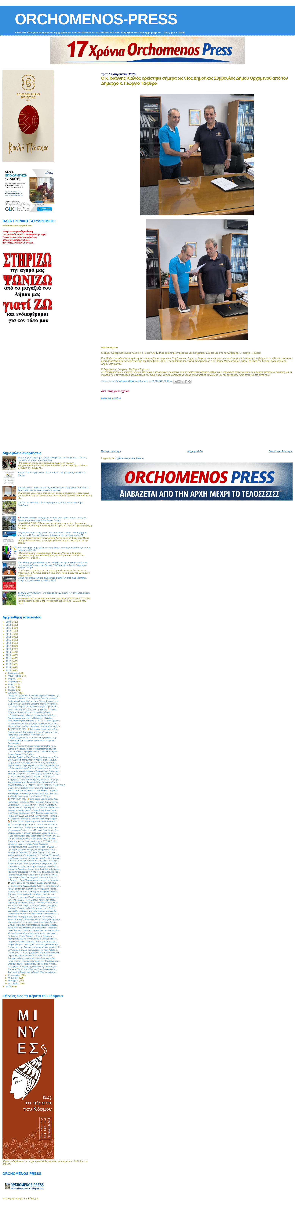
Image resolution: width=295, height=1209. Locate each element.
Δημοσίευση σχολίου (111, 398)
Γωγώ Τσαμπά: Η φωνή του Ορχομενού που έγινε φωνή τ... (34, 930)
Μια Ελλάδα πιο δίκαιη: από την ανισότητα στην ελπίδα (32, 911)
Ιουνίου (12, 687)
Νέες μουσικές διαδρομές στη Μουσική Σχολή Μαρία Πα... (33, 830)
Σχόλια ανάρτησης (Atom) (130, 458)
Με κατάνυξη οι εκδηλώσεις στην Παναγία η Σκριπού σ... (32, 805)
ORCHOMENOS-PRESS (96, 19)
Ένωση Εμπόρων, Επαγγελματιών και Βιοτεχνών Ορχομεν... (34, 919)
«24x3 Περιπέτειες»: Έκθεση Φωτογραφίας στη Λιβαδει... (33, 889)
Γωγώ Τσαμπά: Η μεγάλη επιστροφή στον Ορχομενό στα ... (34, 961)
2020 (8, 655)
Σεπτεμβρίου (14, 975)
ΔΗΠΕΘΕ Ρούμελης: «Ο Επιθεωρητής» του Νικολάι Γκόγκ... (34, 774)
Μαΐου (11, 684)
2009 (8, 622)
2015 (8, 640)
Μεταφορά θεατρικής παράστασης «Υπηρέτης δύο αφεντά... (34, 855)
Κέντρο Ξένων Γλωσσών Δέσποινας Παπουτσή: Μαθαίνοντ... (34, 726)
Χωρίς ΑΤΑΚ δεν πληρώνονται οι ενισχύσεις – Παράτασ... (33, 928)
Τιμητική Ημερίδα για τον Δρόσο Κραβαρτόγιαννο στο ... (32, 849)
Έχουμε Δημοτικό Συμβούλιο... (21, 754)
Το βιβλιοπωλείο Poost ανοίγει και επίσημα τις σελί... (31, 955)
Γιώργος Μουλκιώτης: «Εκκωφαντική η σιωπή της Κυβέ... (33, 875)
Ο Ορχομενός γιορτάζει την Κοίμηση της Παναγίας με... (32, 788)
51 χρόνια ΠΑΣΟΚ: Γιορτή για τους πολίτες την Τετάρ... (32, 900)
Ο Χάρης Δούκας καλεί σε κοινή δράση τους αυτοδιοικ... (32, 838)
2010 (8, 625)
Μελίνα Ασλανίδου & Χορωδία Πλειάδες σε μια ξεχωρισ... (33, 941)
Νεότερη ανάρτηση (111, 451)
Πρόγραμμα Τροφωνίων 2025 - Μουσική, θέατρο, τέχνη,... (33, 802)
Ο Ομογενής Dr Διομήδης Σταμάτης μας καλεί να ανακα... (33, 704)
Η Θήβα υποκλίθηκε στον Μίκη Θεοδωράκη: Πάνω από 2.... (34, 836)
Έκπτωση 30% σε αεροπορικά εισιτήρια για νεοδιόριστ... (32, 905)
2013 (8, 634)
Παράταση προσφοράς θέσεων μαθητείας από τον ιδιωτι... (33, 902)
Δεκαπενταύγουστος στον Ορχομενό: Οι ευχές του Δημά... (33, 698)
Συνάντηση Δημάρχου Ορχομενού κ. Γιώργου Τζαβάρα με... (34, 869)
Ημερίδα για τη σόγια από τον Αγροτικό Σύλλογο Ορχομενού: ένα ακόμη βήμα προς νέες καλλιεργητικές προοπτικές (53, 488)
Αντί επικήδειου (14, 743)
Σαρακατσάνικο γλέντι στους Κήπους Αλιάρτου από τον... (33, 723)
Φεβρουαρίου (14, 676)
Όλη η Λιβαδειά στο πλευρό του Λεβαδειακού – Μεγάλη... (33, 760)
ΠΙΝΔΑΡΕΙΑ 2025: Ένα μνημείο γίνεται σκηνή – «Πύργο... (33, 816)
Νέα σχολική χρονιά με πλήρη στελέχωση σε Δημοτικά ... (33, 933)
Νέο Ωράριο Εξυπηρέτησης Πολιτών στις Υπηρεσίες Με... (33, 966)
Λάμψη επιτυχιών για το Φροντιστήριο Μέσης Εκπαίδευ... (33, 939)
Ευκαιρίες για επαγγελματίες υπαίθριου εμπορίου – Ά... (32, 894)
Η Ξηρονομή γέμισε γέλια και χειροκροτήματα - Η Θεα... (32, 715)
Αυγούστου (13, 693)
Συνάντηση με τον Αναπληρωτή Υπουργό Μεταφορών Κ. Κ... (34, 947)
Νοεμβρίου (13, 980)
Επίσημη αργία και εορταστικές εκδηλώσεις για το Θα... (32, 958)
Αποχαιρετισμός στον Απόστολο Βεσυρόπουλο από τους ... (34, 782)
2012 (8, 631)
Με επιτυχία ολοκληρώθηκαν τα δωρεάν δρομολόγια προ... (34, 771)
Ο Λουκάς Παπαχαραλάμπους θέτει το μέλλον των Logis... (33, 861)
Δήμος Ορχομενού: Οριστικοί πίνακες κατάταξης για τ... (32, 746)
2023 (8, 664)
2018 (8, 649)
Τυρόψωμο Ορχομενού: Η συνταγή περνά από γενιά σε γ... (34, 695)
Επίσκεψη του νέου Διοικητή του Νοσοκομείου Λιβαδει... (32, 964)
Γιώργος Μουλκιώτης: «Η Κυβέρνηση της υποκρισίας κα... (33, 913)
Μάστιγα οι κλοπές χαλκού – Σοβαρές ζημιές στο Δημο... (32, 810)
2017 (8, 646)
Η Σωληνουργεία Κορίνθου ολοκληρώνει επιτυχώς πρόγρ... (34, 768)
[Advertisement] (193, 423)
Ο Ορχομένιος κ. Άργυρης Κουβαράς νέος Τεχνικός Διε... (32, 762)
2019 (8, 652)
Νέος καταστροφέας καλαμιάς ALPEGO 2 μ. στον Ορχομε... (34, 721)
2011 (8, 628)
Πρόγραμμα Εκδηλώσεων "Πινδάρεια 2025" (27, 735)
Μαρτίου (12, 679)
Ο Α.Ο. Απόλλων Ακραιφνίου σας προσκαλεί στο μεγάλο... (33, 751)
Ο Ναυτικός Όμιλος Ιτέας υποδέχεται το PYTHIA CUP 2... (33, 841)
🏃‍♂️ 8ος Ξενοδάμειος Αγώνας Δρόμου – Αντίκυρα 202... (32, 776)
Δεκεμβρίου (14, 983)
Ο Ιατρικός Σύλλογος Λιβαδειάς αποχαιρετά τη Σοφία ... (32, 908)
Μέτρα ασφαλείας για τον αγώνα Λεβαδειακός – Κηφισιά (32, 790)
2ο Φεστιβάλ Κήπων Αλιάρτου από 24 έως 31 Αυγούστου (33, 701)
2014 (8, 637)
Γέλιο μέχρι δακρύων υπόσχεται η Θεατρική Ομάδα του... (33, 706)
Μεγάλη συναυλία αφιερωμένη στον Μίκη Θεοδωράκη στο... (34, 765)
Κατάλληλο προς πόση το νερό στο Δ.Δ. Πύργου (29, 796)
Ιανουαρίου (13, 673)
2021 (8, 658)
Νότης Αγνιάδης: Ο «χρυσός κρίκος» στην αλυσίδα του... (32, 922)
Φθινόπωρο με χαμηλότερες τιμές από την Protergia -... (32, 916)
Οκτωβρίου (13, 978)
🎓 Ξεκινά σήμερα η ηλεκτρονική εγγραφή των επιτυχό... (33, 883)
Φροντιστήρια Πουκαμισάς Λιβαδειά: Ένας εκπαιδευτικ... (32, 972)
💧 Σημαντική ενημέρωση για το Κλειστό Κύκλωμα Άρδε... (33, 824)
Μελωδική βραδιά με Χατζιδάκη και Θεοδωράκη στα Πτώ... (33, 757)
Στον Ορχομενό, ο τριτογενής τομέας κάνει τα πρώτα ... (32, 740)
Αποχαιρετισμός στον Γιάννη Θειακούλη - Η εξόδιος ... (31, 718)
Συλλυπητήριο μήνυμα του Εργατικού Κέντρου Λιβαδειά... (33, 950)
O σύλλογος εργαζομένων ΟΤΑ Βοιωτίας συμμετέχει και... (33, 813)
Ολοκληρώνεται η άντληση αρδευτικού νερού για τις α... (32, 833)
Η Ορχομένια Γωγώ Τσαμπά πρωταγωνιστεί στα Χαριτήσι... (34, 880)
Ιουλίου (12, 690)
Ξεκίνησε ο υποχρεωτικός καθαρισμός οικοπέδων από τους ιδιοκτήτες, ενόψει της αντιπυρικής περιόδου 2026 (52, 578)
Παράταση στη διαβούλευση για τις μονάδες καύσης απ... (33, 877)
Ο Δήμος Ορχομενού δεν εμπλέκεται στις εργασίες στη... (32, 737)
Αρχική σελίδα (195, 451)
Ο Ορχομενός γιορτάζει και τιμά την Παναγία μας (29, 712)
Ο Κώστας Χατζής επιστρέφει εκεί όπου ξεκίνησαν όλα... (32, 969)
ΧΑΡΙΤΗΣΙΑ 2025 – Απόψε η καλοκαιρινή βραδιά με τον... (33, 827)
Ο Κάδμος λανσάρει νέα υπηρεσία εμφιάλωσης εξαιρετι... (33, 925)
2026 (8, 986)
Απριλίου (12, 681)
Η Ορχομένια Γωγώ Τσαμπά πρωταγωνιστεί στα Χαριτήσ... (34, 779)
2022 (8, 661)
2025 (8, 670)
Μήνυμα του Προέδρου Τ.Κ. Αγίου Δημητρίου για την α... (32, 852)
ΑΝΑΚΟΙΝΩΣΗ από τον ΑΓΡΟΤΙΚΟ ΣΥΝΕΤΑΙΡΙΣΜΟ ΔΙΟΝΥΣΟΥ (36, 785)
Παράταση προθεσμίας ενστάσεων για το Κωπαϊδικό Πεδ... (34, 872)
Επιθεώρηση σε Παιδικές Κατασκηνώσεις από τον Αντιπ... (33, 793)
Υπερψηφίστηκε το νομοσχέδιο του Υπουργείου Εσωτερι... (33, 944)
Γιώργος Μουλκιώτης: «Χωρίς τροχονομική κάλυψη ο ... (32, 847)
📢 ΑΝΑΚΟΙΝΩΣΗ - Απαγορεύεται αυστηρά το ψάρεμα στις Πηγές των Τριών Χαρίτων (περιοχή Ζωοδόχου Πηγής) (52, 518)
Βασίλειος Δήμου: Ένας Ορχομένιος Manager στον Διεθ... (33, 863)
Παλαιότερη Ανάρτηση (281, 451)
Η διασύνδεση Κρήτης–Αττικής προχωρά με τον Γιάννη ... (33, 866)
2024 (8, 667)
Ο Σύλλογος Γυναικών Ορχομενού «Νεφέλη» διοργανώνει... (34, 858)
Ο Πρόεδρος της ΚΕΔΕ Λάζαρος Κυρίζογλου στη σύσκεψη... (34, 886)
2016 (8, 643)
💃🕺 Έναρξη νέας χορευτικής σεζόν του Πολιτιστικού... (32, 821)
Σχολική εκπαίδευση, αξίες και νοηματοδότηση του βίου (32, 749)
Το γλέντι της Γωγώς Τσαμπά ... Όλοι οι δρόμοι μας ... (31, 936)
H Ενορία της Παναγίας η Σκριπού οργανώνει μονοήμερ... (33, 819)
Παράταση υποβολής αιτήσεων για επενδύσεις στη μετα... (33, 732)
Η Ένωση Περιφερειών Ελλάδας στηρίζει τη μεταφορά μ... (33, 897)
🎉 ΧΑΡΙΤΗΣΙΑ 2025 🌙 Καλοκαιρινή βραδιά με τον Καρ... (33, 729)
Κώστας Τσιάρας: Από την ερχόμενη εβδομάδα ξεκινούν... (33, 891)
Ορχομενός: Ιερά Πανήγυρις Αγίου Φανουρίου (28, 844)
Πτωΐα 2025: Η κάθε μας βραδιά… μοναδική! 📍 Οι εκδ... (33, 709)
